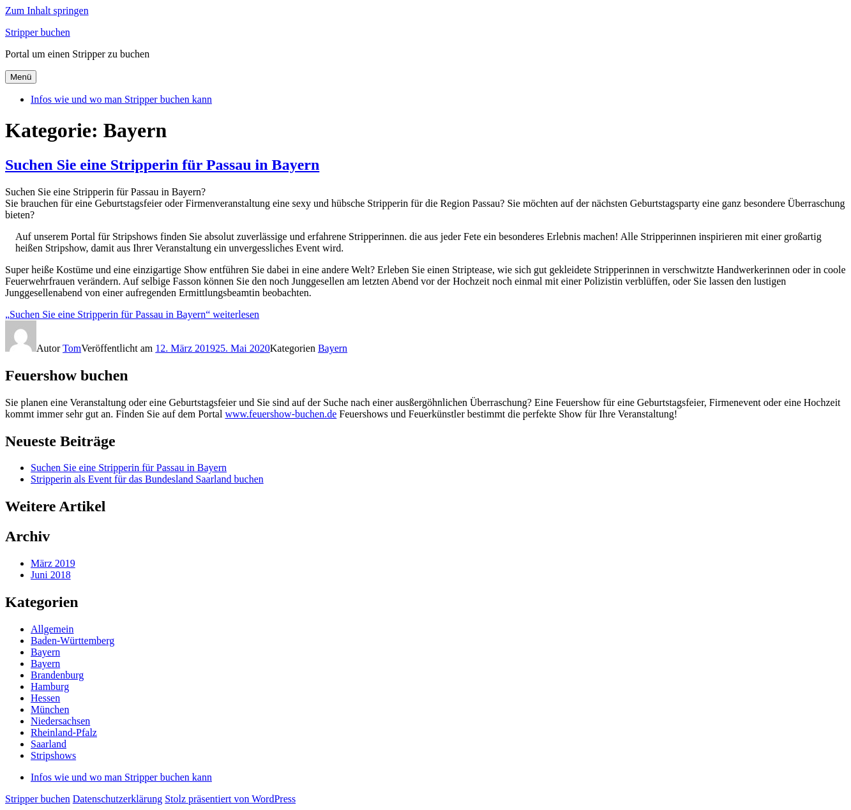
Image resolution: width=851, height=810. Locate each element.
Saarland (48, 744)
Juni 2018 (51, 574)
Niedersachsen (60, 721)
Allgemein (52, 629)
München (50, 709)
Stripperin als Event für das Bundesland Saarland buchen (147, 479)
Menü (20, 77)
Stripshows (53, 755)
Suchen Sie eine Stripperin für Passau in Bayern (162, 164)
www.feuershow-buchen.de (280, 414)
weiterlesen (132, 314)
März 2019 (53, 563)
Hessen (45, 698)
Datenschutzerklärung (117, 798)
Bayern (332, 348)
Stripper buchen (37, 32)
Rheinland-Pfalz (64, 732)
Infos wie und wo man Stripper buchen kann (121, 99)
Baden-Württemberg (72, 640)
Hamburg (50, 686)
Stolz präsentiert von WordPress (230, 798)
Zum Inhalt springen (47, 10)
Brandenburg (57, 675)
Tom (72, 348)
